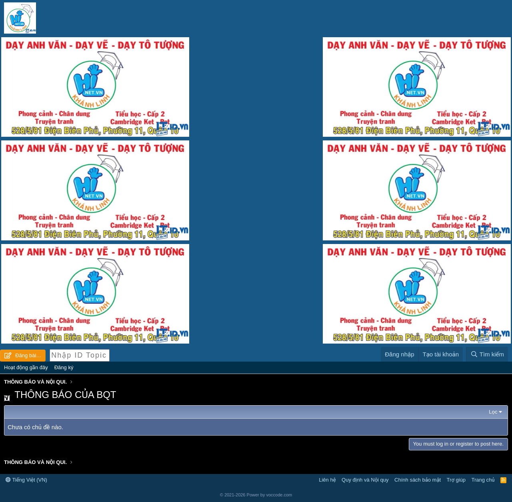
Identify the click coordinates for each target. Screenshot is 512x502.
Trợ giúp (456, 480)
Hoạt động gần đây (26, 367)
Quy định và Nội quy (365, 480)
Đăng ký (64, 367)
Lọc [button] (493, 412)
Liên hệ (327, 480)
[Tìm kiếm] (487, 354)
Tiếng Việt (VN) (26, 480)
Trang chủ (483, 480)
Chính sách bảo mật (417, 480)
